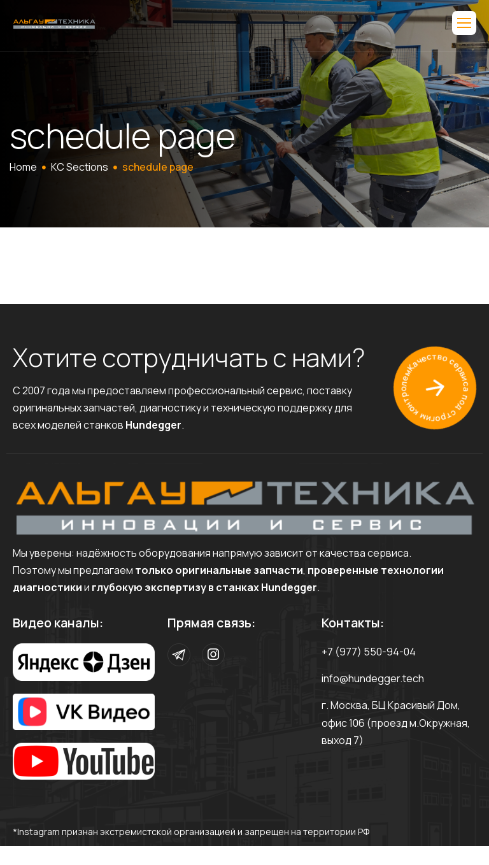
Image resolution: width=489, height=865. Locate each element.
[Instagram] (213, 654)
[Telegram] (178, 654)
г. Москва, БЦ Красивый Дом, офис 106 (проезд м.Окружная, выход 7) (396, 722)
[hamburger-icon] (464, 23)
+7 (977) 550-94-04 (369, 652)
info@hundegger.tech (373, 678)
